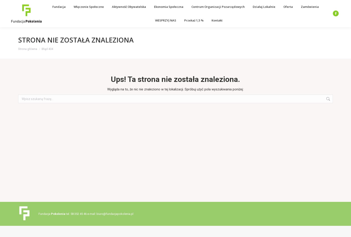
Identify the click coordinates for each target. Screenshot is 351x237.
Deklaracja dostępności (299, 5)
